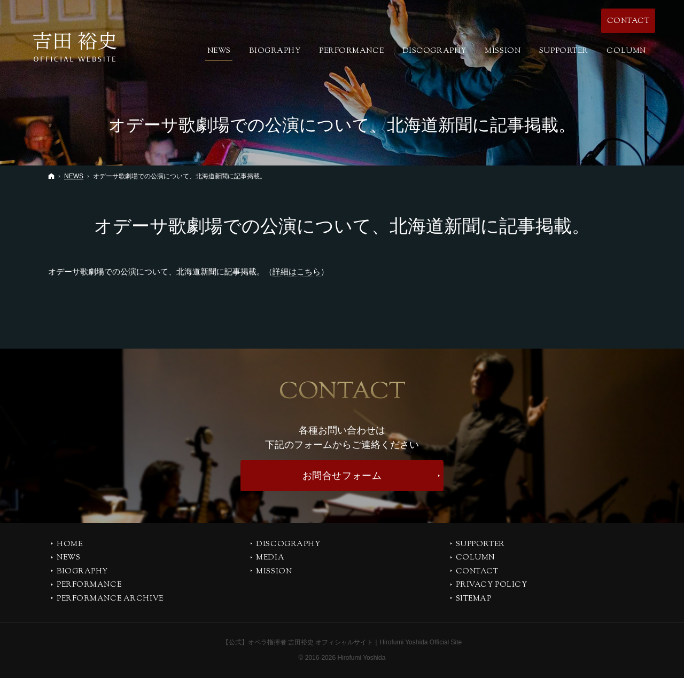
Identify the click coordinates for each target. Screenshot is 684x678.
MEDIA (270, 558)
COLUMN (475, 558)
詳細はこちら (297, 271)
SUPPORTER (480, 545)
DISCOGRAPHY (288, 545)
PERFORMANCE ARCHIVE (110, 599)
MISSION (274, 572)
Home (69, 545)
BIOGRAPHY (82, 572)
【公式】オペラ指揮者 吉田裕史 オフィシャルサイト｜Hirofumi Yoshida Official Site (342, 642)
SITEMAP (474, 599)
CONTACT (477, 572)
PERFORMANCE (89, 585)
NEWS (68, 558)
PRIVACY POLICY (491, 585)
